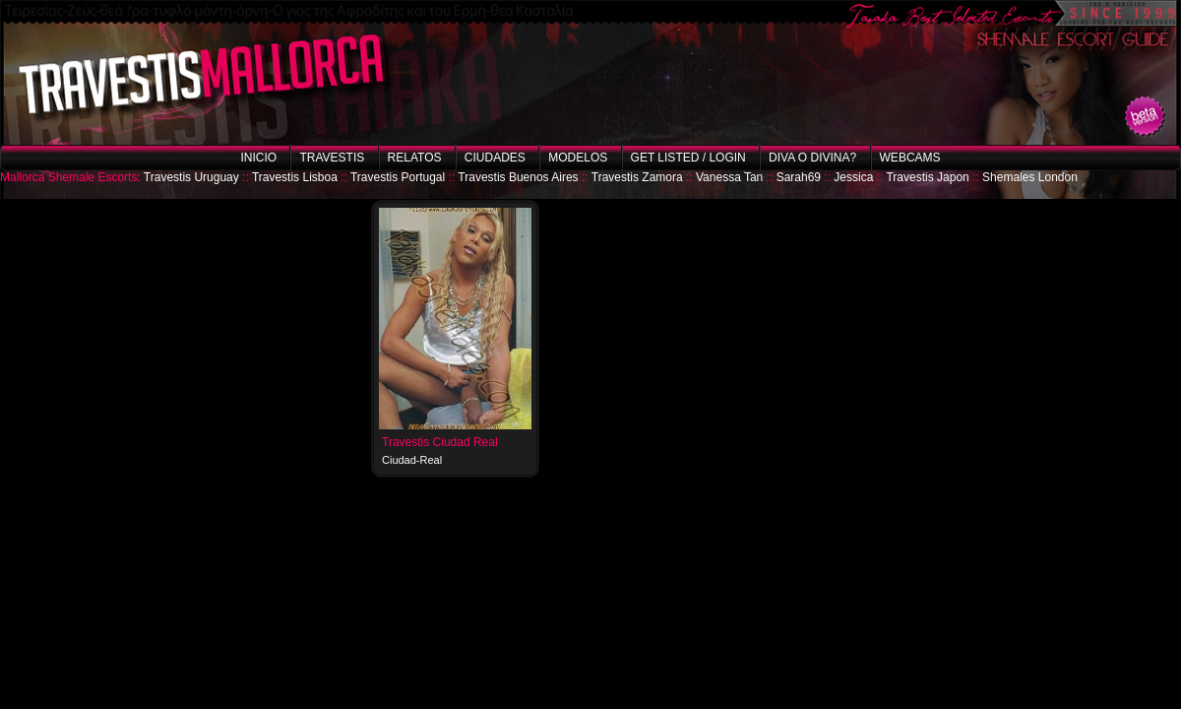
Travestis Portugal (397, 177)
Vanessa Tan (729, 177)
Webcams (910, 157)
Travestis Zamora (637, 177)
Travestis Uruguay (191, 177)
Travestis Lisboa (295, 177)
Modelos (577, 157)
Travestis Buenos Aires (518, 177)
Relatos (415, 157)
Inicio (258, 157)
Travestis (331, 157)
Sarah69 (799, 177)
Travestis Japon (927, 177)
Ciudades (495, 157)
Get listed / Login (688, 157)
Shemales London (1030, 177)
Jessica (853, 177)
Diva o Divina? (812, 157)
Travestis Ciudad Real (440, 442)
